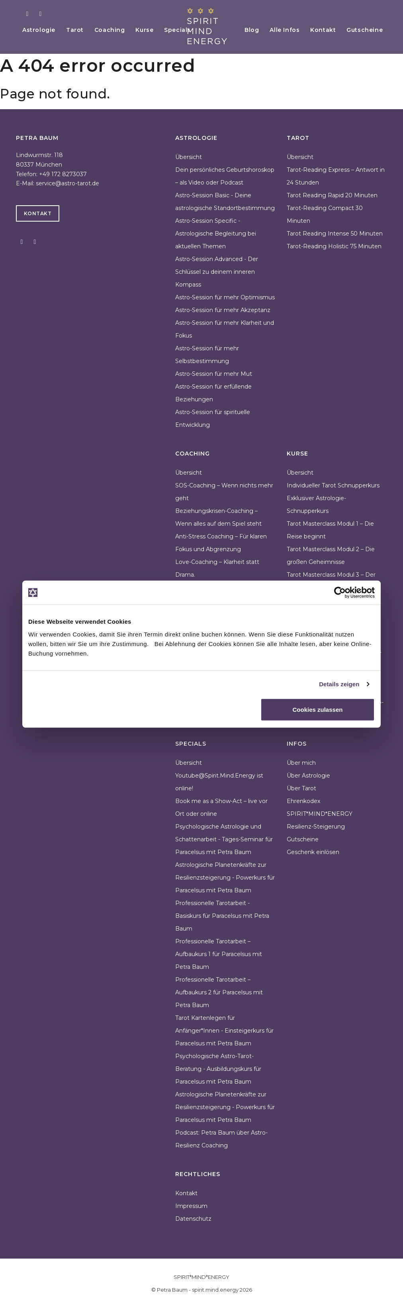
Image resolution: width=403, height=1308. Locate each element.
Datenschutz (193, 1218)
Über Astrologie (308, 775)
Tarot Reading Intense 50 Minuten (335, 233)
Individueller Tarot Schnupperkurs (333, 485)
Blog (247, 29)
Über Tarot (301, 788)
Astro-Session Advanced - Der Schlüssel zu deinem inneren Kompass (216, 271)
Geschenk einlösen (313, 852)
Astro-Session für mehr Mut (213, 373)
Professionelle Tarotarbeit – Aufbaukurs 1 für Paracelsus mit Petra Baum (218, 954)
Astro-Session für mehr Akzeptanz (222, 310)
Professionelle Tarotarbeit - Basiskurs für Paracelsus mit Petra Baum (222, 915)
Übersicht (188, 157)
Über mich (301, 762)
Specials (183, 29)
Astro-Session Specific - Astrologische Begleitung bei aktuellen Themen (215, 233)
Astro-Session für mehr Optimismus (225, 297)
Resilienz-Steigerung (316, 826)
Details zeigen (339, 684)
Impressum (191, 1206)
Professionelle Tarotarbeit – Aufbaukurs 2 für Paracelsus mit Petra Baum (219, 992)
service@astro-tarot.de (67, 183)
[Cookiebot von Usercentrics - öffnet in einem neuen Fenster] (340, 593)
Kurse (149, 29)
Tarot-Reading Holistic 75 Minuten (334, 246)
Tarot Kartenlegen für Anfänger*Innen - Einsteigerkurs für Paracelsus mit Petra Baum (224, 1030)
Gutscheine (364, 29)
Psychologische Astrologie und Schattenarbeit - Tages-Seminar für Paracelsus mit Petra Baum (224, 839)
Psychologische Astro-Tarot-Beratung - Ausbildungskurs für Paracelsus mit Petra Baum (218, 1069)
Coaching (113, 29)
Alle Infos (282, 29)
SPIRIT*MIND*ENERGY (319, 813)
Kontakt (321, 29)
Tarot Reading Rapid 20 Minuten (332, 195)
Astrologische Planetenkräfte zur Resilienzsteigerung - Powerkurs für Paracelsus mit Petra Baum (225, 877)
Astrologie (39, 29)
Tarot (77, 29)
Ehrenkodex (303, 801)
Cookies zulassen (318, 709)
